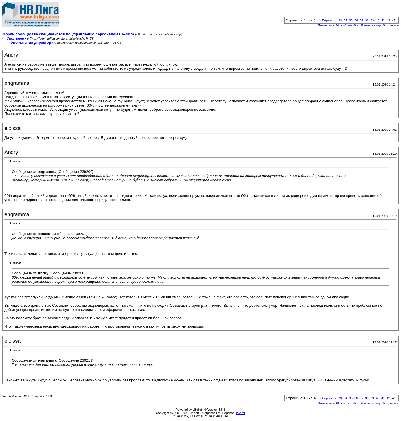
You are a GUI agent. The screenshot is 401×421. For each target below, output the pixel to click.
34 (345, 20)
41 (383, 20)
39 (372, 20)
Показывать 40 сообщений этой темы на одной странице (358, 25)
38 (367, 20)
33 (340, 20)
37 (361, 20)
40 (377, 20)
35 (351, 20)
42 (388, 20)
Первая (326, 20)
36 (356, 20)
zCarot (240, 413)
